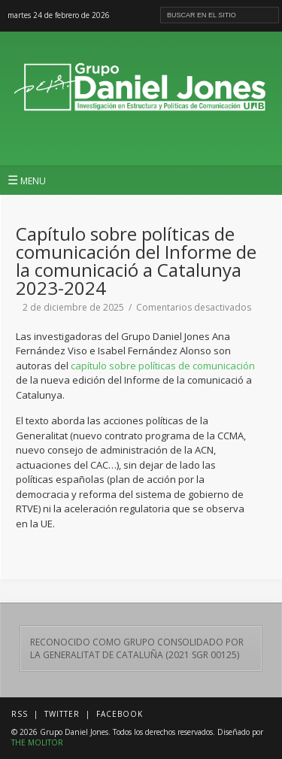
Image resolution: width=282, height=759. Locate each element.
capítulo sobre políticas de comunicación (163, 365)
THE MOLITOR (37, 742)
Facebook (119, 714)
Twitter (62, 714)
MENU (27, 180)
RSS (19, 714)
